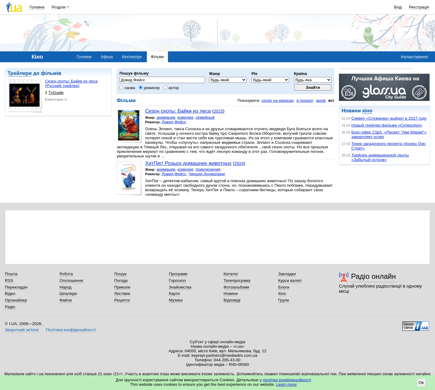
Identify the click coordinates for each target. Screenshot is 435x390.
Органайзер (16, 300)
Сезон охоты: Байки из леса (178, 111)
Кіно (282, 293)
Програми (178, 274)
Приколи (122, 287)
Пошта (11, 274)
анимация (165, 117)
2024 (239, 163)
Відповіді (232, 300)
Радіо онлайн (373, 276)
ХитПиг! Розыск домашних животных (188, 163)
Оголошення (71, 280)
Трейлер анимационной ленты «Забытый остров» (380, 157)
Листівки (122, 293)
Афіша (107, 56)
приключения (208, 169)
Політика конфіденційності (71, 329)
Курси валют (290, 280)
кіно (367, 111)
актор (171, 87)
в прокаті (305, 100)
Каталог (231, 274)
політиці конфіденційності (287, 380)
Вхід (398, 7)
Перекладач (16, 287)
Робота (66, 274)
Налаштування (414, 56)
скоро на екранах (277, 100)
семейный (204, 117)
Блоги (283, 287)
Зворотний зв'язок (22, 329)
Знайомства (180, 287)
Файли (66, 300)
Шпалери (68, 293)
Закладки (287, 274)
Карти (174, 293)
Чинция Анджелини (206, 174)
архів (321, 100)
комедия (185, 117)
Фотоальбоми (236, 287)
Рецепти (122, 300)
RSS (9, 280)
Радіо (10, 307)
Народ (66, 287)
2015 (218, 111)
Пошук (120, 274)
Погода (120, 280)
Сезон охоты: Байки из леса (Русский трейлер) (71, 83)
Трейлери (20, 73)
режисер (149, 87)
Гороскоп (177, 280)
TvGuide (54, 92)
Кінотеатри (132, 56)
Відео (10, 293)
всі (331, 100)
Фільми (157, 56)
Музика (175, 300)
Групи (283, 300)
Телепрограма (237, 280)
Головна (37, 7)
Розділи (59, 7)
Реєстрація (419, 7)
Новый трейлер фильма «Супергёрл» (386, 125)
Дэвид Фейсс (174, 122)
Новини (231, 293)
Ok (421, 382)
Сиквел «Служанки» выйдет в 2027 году (389, 118)
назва (127, 87)
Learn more (286, 384)
